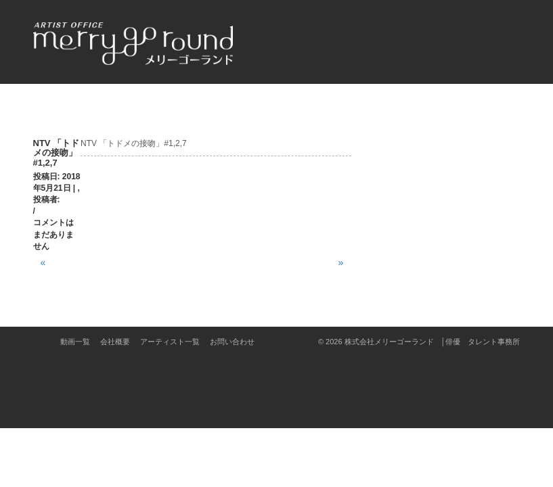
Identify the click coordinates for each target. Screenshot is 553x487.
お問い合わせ (232, 342)
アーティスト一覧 (170, 342)
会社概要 (115, 342)
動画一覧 (75, 342)
